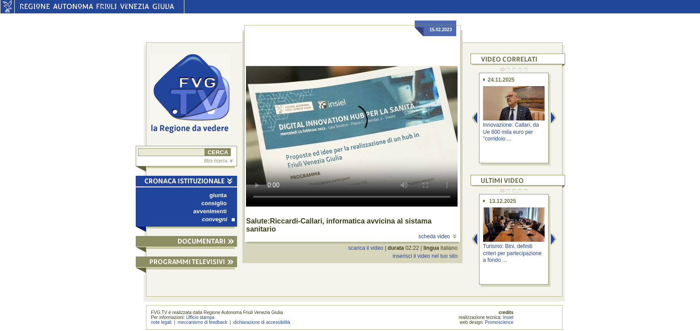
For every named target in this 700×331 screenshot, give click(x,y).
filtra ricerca (218, 160)
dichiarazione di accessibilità (261, 322)
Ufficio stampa (200, 317)
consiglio (214, 203)
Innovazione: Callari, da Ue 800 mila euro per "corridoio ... (511, 132)
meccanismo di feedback (202, 322)
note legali (161, 322)
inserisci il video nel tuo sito (424, 256)
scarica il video (365, 248)
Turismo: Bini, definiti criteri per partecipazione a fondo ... (512, 253)
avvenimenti (210, 211)
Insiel (508, 317)
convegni (218, 219)
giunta (218, 195)
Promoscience (499, 322)
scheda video (437, 236)
